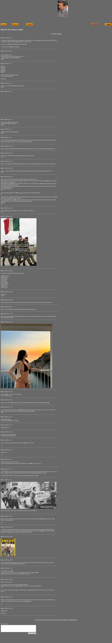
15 (62, 620)
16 (64, 620)
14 (59, 620)
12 (55, 620)
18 (69, 620)
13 (57, 620)
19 (71, 620)
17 (66, 620)
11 (52, 620)
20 (73, 620)
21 (76, 620)
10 (50, 620)
